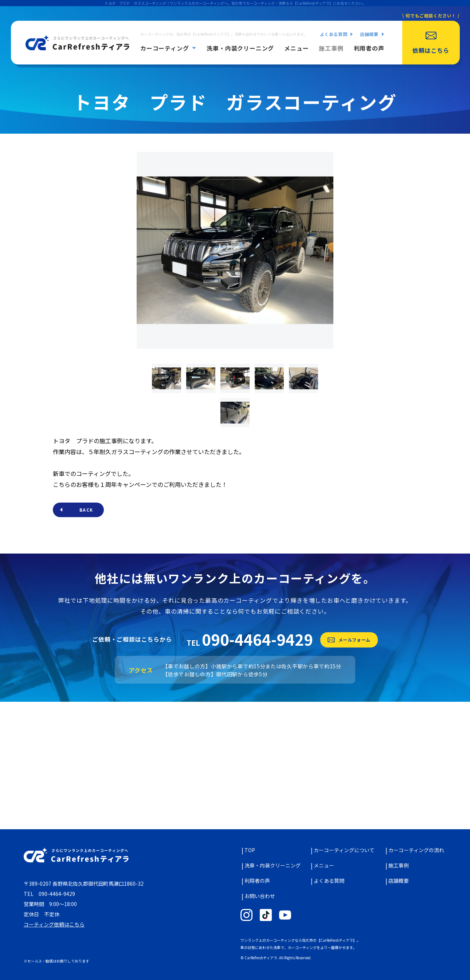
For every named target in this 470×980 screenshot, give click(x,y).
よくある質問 (334, 34)
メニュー (296, 48)
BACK (86, 510)
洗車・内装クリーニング (240, 48)
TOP (249, 850)
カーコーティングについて (344, 850)
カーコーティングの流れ (416, 850)
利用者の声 (369, 48)
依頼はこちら (430, 50)
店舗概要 (369, 34)
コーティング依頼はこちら (54, 924)
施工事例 (331, 48)
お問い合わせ (259, 895)
